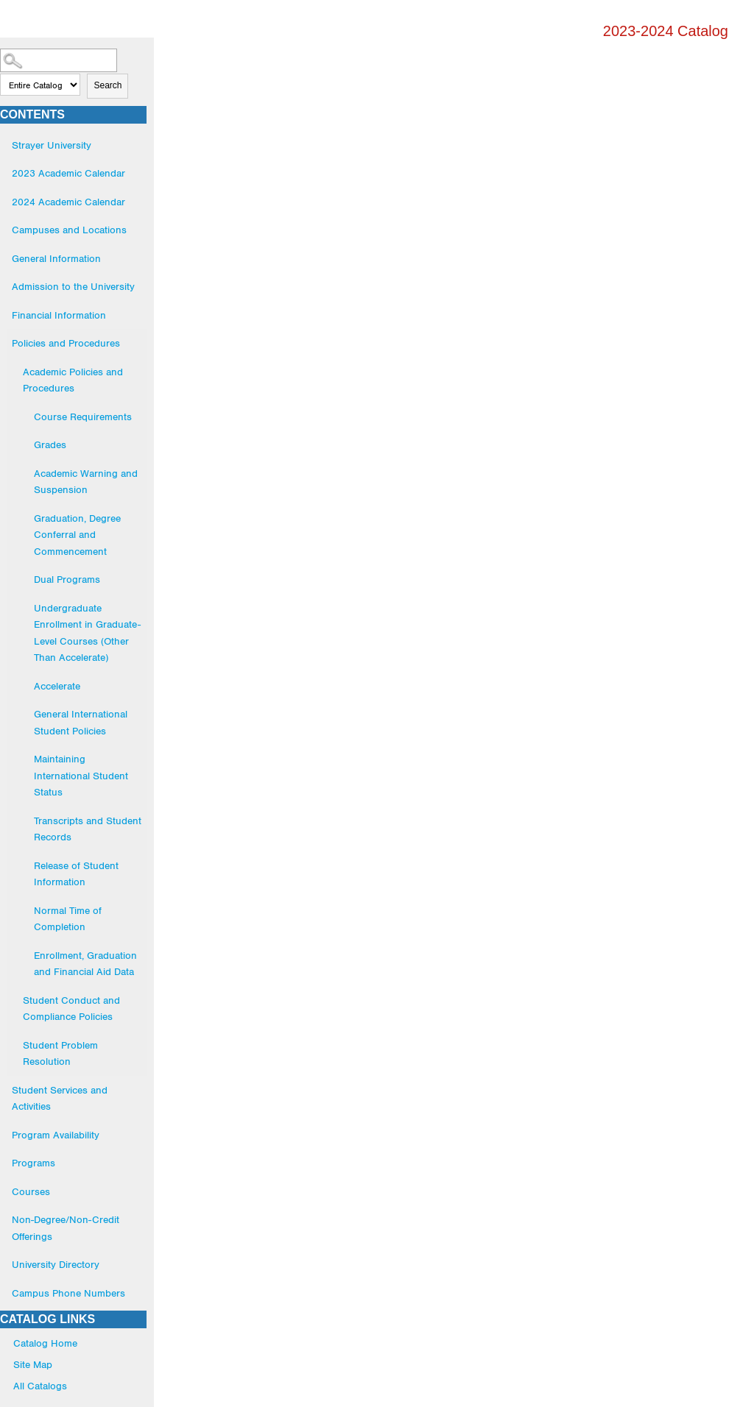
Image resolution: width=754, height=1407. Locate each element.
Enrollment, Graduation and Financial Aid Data (85, 963)
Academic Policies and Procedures (73, 380)
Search (107, 85)
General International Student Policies (80, 722)
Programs (33, 1163)
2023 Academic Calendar (68, 173)
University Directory (55, 1264)
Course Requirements (83, 416)
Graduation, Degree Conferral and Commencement (77, 534)
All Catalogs (40, 1386)
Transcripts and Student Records (87, 829)
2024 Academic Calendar (68, 201)
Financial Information (59, 315)
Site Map (32, 1364)
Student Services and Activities (60, 1098)
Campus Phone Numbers (68, 1293)
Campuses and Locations (69, 229)
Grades (50, 444)
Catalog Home (45, 1343)
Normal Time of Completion (68, 918)
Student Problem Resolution (60, 1053)
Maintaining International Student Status (81, 775)
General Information (56, 258)
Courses (31, 1191)
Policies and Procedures (66, 343)
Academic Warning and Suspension (86, 481)
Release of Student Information (76, 873)
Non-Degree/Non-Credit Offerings (65, 1227)
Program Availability (55, 1135)
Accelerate (57, 686)
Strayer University (51, 145)
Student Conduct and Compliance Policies (71, 1008)
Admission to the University (73, 286)
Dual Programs (67, 579)
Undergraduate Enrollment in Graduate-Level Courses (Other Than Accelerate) (87, 633)
